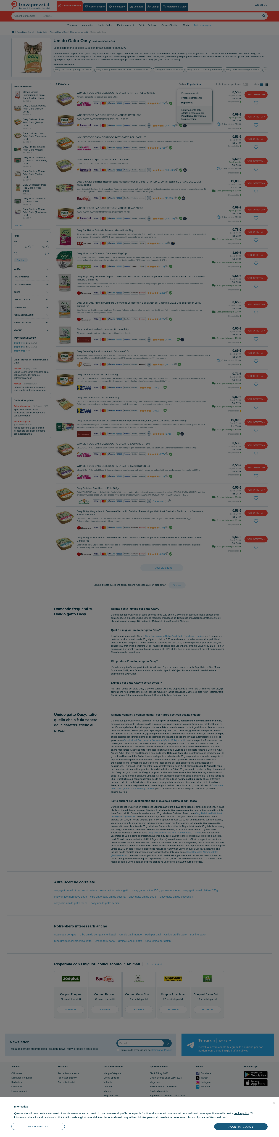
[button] (274, 1103)
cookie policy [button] (241, 1113)
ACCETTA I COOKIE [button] (241, 1126)
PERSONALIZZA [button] (38, 1126)
